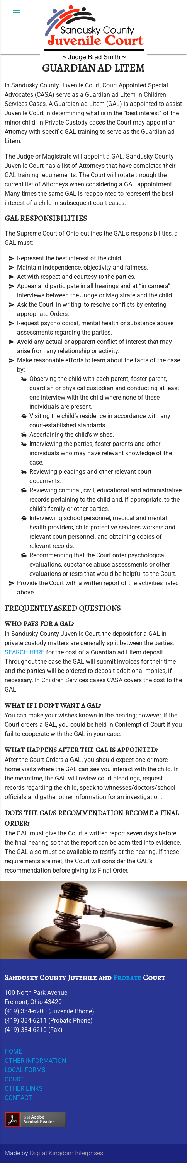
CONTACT (18, 1098)
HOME (13, 1051)
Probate (127, 977)
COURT (14, 1079)
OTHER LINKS (24, 1088)
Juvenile (82, 977)
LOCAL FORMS (25, 1070)
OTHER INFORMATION (35, 1060)
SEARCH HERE (24, 652)
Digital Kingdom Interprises (66, 1153)
